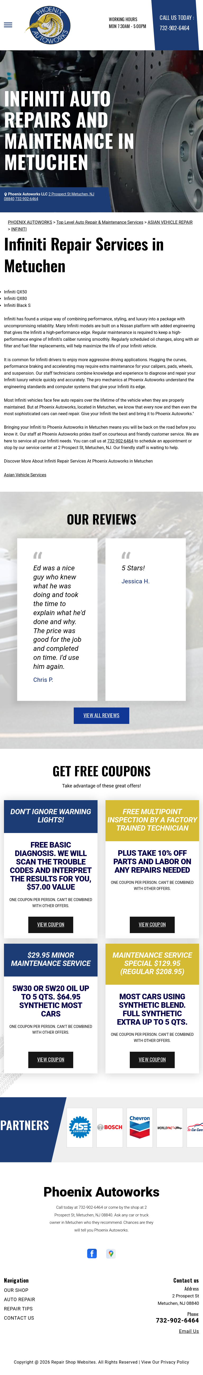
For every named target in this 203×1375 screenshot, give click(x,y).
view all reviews (101, 715)
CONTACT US (19, 1318)
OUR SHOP (16, 1290)
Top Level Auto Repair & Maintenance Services (99, 222)
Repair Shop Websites (73, 1362)
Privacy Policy (175, 1362)
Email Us (189, 1331)
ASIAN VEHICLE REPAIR (169, 222)
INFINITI (18, 229)
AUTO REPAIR (19, 1299)
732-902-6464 (174, 28)
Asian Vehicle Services (25, 474)
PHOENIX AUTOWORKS (30, 222)
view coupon (50, 924)
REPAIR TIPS (18, 1308)
